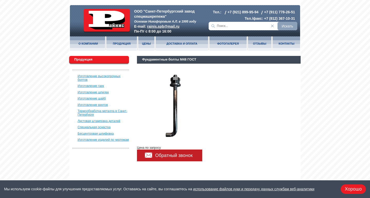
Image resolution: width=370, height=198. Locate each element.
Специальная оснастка (94, 127)
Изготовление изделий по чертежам (103, 140)
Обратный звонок (174, 155)
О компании (88, 43)
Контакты (286, 43)
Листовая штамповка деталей (99, 121)
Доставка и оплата (181, 43)
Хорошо (353, 189)
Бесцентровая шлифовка (96, 133)
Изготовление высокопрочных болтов (99, 78)
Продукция (122, 43)
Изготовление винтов (93, 105)
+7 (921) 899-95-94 (243, 12)
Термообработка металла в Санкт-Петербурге (102, 112)
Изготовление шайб (92, 98)
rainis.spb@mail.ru (163, 26)
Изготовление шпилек (93, 92)
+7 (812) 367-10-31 (279, 18)
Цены (146, 43)
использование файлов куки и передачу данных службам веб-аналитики (253, 189)
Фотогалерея (228, 43)
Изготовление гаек (91, 86)
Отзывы (259, 43)
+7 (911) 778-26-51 (279, 12)
